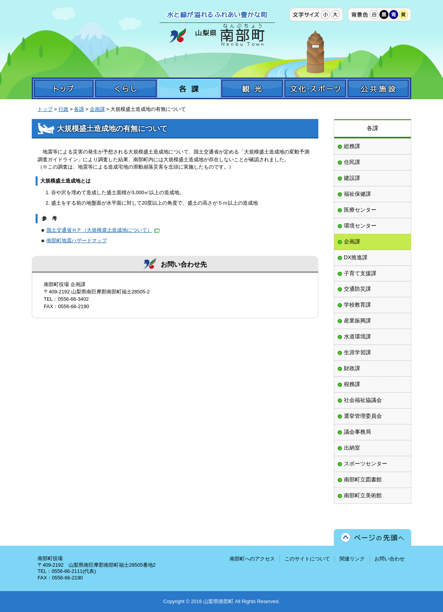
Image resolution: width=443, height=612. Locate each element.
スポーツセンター (365, 463)
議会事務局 (357, 432)
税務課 (352, 384)
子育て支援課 (360, 273)
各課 (79, 109)
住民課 (352, 162)
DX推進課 (355, 257)
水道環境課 (357, 336)
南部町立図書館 (363, 479)
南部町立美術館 (363, 495)
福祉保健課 (357, 194)
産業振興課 (357, 320)
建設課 (352, 178)
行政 (63, 109)
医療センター (360, 210)
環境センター (360, 225)
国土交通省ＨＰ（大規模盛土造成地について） (103, 230)
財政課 (352, 368)
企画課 (97, 109)
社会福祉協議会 (363, 400)
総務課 (352, 146)
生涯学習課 (357, 352)
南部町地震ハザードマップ (76, 240)
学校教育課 (357, 305)
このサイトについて (307, 559)
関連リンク (352, 559)
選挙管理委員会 (363, 416)
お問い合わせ (389, 559)
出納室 (352, 448)
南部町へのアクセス (252, 559)
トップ (45, 109)
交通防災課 (357, 289)
